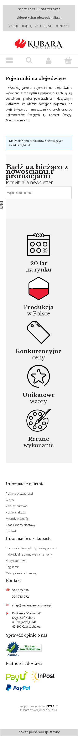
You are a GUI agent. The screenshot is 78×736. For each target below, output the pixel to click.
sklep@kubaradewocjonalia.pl (32, 605)
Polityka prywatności (19, 493)
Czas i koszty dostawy (20, 525)
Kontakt (62, 26)
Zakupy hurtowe (16, 506)
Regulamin (13, 567)
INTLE (50, 706)
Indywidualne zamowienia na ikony (29, 554)
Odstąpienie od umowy (21, 573)
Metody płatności (17, 519)
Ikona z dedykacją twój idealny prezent (31, 548)
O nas (10, 500)
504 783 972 (20, 596)
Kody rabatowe (16, 561)
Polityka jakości (16, 512)
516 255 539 (20, 590)
